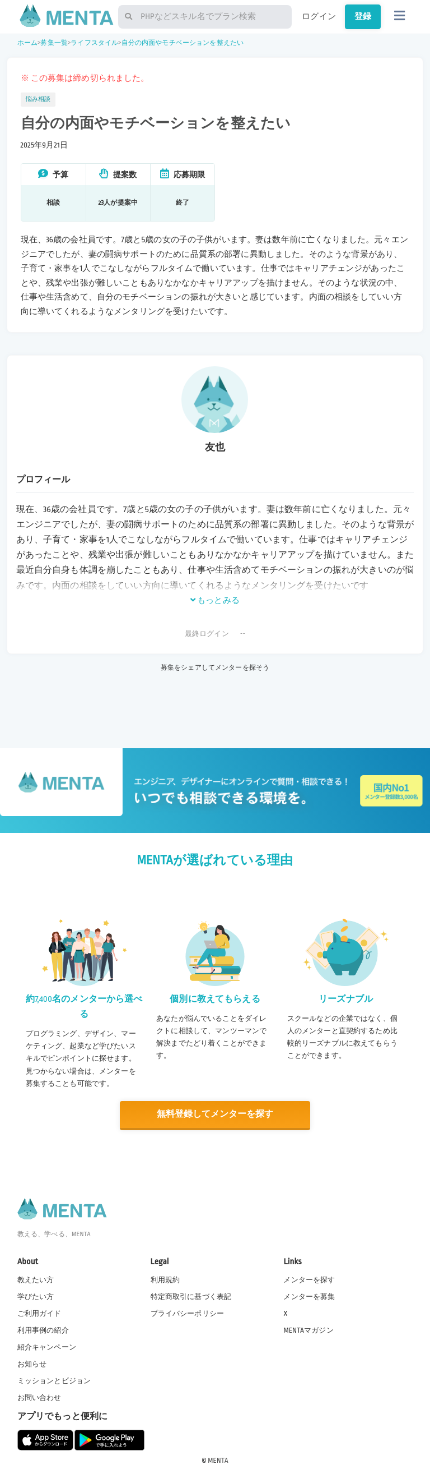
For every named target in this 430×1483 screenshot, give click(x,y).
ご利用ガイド (39, 1313)
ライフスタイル (94, 43)
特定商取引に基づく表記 (191, 1296)
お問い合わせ (39, 1398)
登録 (362, 16)
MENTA (218, 1460)
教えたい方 (35, 1279)
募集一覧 (54, 43)
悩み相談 (38, 99)
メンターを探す (309, 1279)
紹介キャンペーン (46, 1347)
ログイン (319, 16)
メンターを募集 (309, 1296)
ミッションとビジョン (54, 1380)
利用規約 (165, 1279)
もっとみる (215, 600)
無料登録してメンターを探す (215, 1114)
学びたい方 (35, 1296)
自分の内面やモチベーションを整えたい (182, 43)
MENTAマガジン (308, 1330)
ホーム (27, 43)
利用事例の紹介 (43, 1330)
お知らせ (32, 1363)
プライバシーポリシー (188, 1313)
